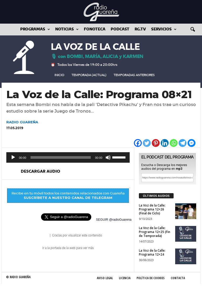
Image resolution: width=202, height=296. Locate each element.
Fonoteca (94, 29)
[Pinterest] (156, 143)
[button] (192, 29)
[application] (68, 157)
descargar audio (40, 171)
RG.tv (140, 29)
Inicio (59, 75)
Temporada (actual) (89, 75)
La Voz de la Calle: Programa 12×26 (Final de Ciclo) (152, 209)
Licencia (124, 278)
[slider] (61, 157)
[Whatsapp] (174, 143)
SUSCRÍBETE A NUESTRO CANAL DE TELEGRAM (68, 197)
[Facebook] (138, 143)
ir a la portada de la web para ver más (68, 248)
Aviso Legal (105, 278)
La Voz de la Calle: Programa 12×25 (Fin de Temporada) (154, 232)
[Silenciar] (108, 157)
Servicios (163, 29)
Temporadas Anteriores (134, 75)
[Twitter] (147, 143)
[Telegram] (182, 143)
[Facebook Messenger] (191, 143)
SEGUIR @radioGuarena (114, 219)
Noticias (67, 29)
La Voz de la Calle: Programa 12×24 (152, 252)
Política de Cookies (151, 278)
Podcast (120, 29)
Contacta (178, 278)
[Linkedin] (165, 143)
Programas (35, 29)
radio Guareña (41, 236)
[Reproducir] (13, 157)
